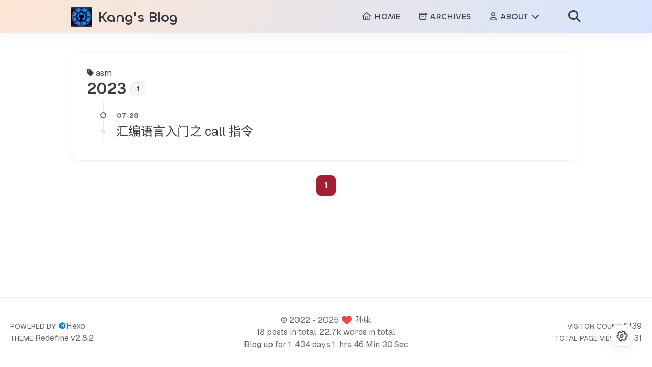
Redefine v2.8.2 (64, 338)
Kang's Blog (138, 18)
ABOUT (514, 18)
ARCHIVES (444, 18)
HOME (381, 18)
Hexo (75, 326)
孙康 (363, 320)
